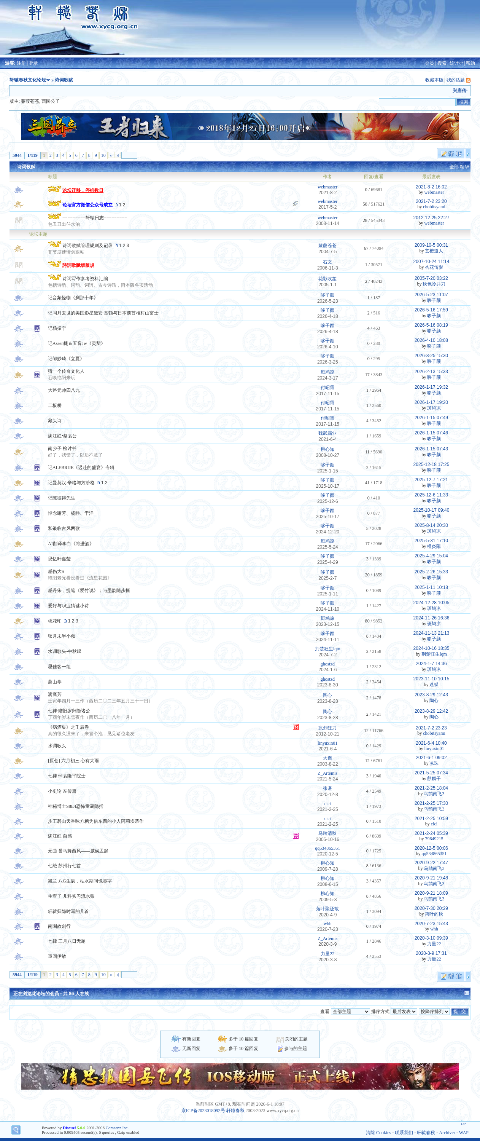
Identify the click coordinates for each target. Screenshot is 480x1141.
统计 (454, 63)
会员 (429, 63)
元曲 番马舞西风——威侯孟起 (78, 851)
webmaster (327, 187)
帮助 (470, 63)
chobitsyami (434, 206)
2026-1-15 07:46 (431, 433)
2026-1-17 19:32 (431, 387)
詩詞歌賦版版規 (78, 265)
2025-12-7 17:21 (431, 479)
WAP (464, 1132)
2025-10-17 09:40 (431, 510)
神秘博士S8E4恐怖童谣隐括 (75, 806)
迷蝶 (434, 684)
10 (103, 155)
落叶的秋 (434, 914)
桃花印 (55, 621)
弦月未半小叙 (61, 636)
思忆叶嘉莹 (59, 559)
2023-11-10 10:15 (431, 678)
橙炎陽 (434, 546)
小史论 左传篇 (62, 791)
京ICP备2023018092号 (203, 1110)
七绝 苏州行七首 (64, 865)
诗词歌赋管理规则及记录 (87, 245)
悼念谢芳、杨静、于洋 (71, 513)
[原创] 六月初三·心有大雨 (73, 760)
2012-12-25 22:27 (431, 217)
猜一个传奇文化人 (66, 371)
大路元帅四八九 (64, 390)
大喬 (327, 758)
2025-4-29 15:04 (431, 556)
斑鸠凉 (327, 372)
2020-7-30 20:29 (431, 908)
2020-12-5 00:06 (431, 848)
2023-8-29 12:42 (431, 711)
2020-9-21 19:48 (431, 878)
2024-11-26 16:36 (431, 618)
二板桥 (55, 405)
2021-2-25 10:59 (431, 818)
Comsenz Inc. (117, 1127)
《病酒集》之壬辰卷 (68, 727)
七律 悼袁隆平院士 (67, 776)
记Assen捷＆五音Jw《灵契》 (76, 343)
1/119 (32, 155)
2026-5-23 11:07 (431, 294)
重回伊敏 (57, 956)
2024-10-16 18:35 (431, 648)
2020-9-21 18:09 (431, 893)
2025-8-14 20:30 (431, 525)
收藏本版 (434, 80)
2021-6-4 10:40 (431, 743)
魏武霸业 (327, 433)
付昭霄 (327, 387)
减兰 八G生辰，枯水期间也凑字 (80, 881)
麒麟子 (434, 778)
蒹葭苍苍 (30, 101)
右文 (327, 262)
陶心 (327, 695)
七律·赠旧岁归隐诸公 (69, 710)
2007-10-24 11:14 (431, 261)
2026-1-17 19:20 (431, 402)
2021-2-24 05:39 (431, 833)
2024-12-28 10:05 (431, 602)
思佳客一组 (59, 666)
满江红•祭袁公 (62, 436)
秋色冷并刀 (434, 284)
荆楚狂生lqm (327, 648)
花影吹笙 (327, 278)
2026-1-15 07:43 (431, 449)
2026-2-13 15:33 (431, 371)
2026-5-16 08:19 (431, 325)
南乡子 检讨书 (62, 448)
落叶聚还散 (327, 908)
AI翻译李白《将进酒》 (71, 543)
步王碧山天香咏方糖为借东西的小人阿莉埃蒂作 (96, 821)
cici (327, 803)
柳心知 (327, 449)
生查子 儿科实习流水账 (71, 896)
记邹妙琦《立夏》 (66, 358)
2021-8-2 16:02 (431, 187)
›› (111, 155)
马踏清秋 (327, 833)
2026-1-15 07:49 (431, 417)
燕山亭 (55, 682)
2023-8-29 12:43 (431, 694)
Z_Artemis (327, 773)
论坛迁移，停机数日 (82, 190)
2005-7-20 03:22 (431, 278)
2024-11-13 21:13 (431, 633)
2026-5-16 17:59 (431, 310)
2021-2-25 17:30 (431, 803)
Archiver (447, 1132)
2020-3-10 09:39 (431, 938)
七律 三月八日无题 (67, 941)
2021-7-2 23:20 (431, 201)
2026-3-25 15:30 (431, 355)
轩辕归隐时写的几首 (68, 911)
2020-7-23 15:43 (431, 923)
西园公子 (50, 101)
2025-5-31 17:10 (431, 540)
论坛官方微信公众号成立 (87, 204)
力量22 (434, 943)
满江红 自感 (60, 836)
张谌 (327, 788)
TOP (462, 1124)
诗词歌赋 (26, 166)
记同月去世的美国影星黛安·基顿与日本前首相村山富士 (103, 313)
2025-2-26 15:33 (431, 571)
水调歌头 (57, 745)
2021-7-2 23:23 (431, 728)
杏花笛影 (434, 267)
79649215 (434, 838)
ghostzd (328, 664)
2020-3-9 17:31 (431, 953)
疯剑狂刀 (327, 728)
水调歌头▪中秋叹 (64, 651)
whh (328, 923)
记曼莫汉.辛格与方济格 (71, 482)
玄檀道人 (434, 251)
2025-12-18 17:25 (431, 464)
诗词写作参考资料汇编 (85, 278)
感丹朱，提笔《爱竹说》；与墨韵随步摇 (89, 590)
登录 (33, 63)
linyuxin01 (327, 743)
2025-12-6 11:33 (431, 495)
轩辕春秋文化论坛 (28, 80)
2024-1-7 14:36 (431, 663)
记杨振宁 (57, 328)
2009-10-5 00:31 (431, 245)
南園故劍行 (59, 926)
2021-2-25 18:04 (431, 788)
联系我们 (404, 1132)
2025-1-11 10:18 (431, 587)
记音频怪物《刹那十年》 (73, 297)
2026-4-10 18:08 (431, 340)
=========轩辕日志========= (94, 217)
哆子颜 (327, 295)
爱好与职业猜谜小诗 (68, 605)
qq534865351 (327, 848)
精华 (464, 166)
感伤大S (56, 571)
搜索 (442, 63)
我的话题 (456, 80)
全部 (454, 166)
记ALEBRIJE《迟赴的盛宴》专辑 (81, 467)
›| (118, 155)
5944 (17, 155)
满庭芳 (55, 694)
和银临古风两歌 (64, 528)
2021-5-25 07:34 (431, 773)
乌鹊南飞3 (434, 793)
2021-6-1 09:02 (431, 757)
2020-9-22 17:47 (431, 862)
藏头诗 (55, 420)
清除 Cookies (378, 1132)
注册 (21, 63)
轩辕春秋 (235, 1110)
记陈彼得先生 (61, 498)
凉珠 (434, 763)
